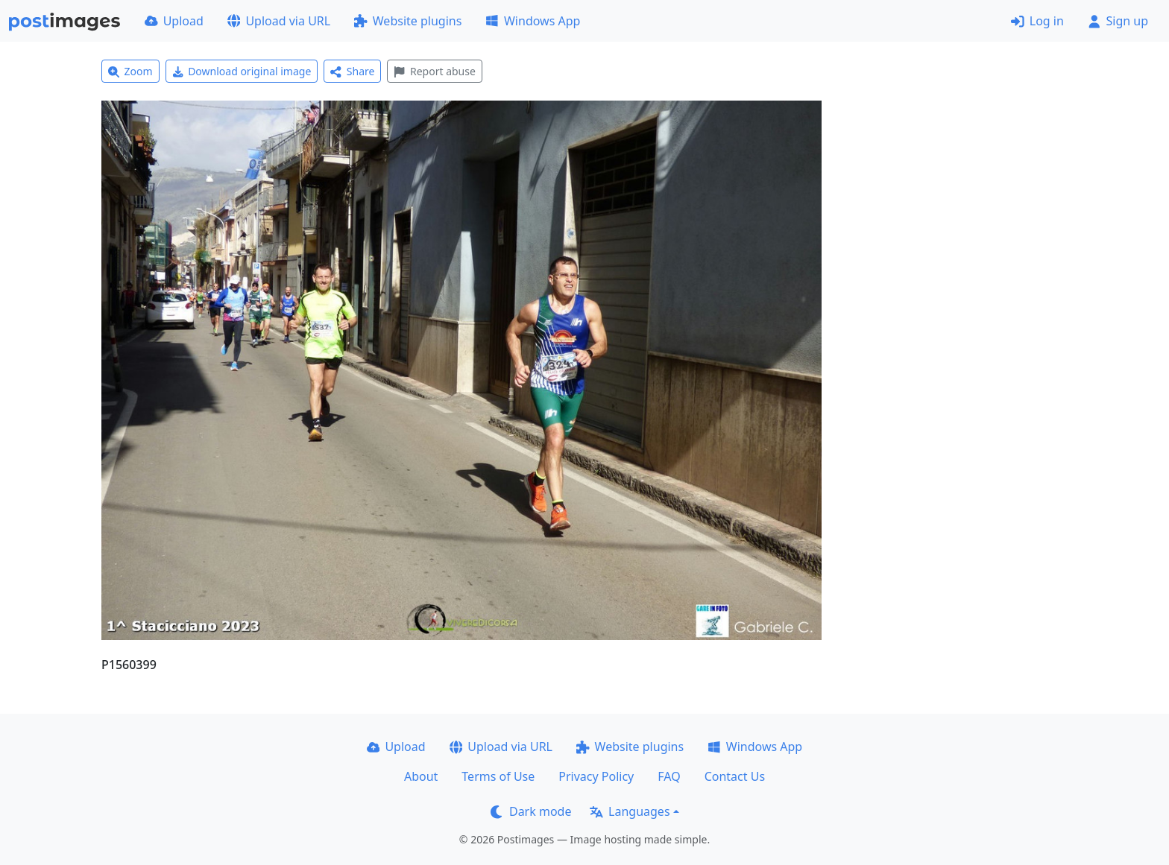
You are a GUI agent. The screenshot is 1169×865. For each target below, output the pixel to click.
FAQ (669, 776)
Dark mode (531, 811)
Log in (1037, 21)
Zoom (130, 71)
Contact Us (735, 776)
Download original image (242, 71)
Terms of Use (498, 776)
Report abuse (434, 71)
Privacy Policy (596, 776)
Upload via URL (278, 21)
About (421, 776)
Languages (629, 811)
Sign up (1118, 21)
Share (352, 71)
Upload (174, 21)
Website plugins (407, 21)
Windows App (532, 21)
